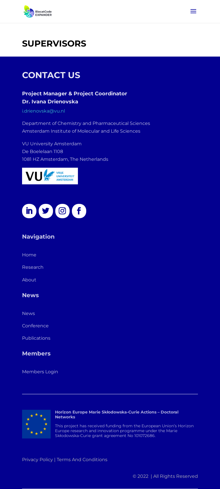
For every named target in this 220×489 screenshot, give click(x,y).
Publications (36, 338)
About (29, 280)
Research (33, 267)
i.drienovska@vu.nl (43, 111)
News (28, 313)
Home (29, 255)
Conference (35, 325)
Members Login (40, 371)
